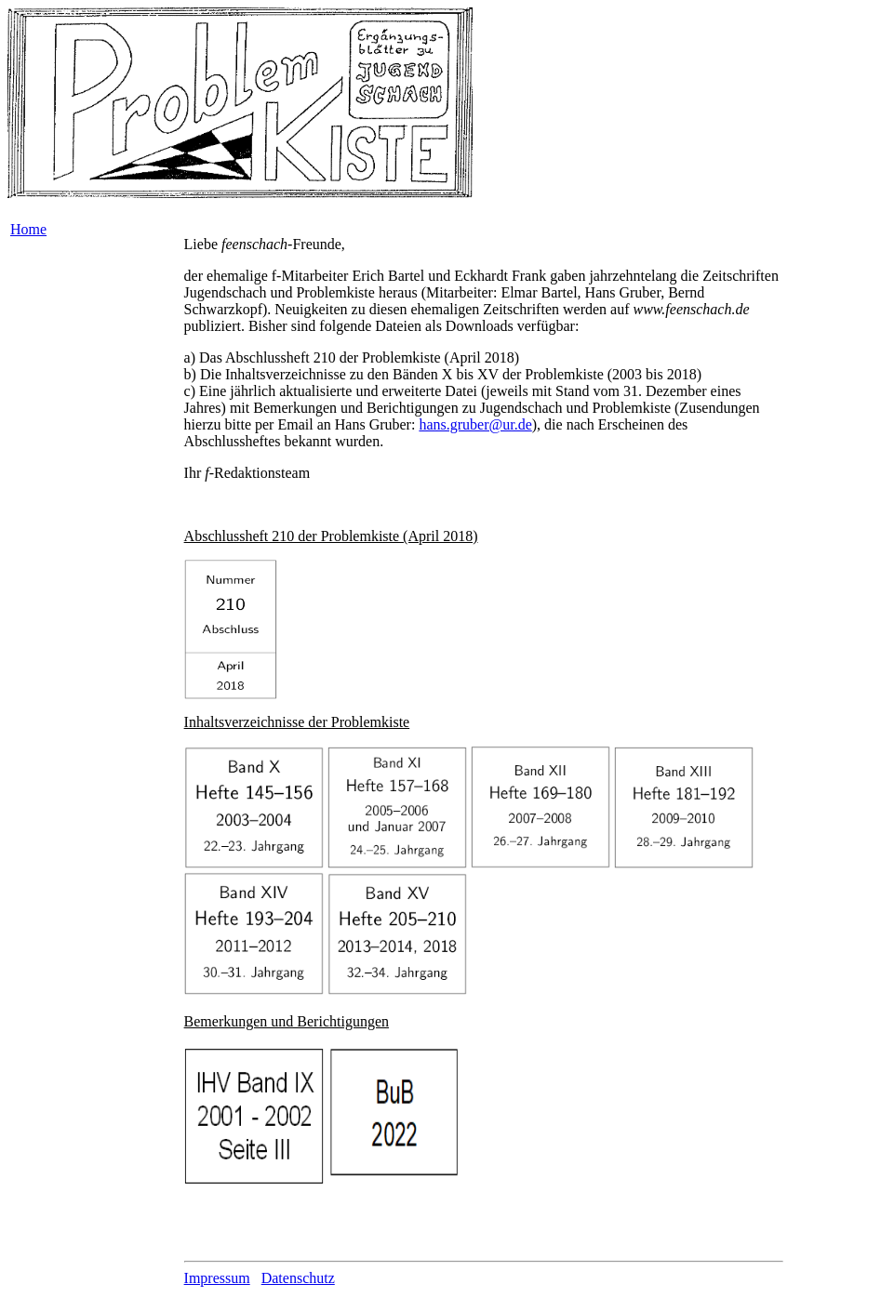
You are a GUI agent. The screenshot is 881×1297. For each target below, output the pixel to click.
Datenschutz (298, 1278)
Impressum (217, 1278)
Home (28, 229)
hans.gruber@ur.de (475, 424)
